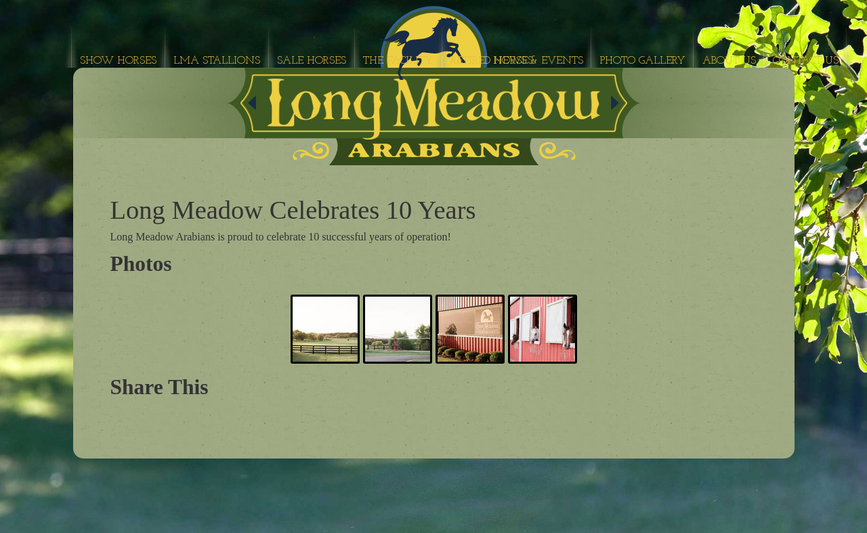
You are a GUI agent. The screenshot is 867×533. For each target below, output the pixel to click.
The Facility (398, 61)
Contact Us (806, 61)
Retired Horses (491, 61)
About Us (729, 61)
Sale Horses (311, 61)
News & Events (538, 61)
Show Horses (118, 61)
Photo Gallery (642, 61)
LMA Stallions (216, 61)
